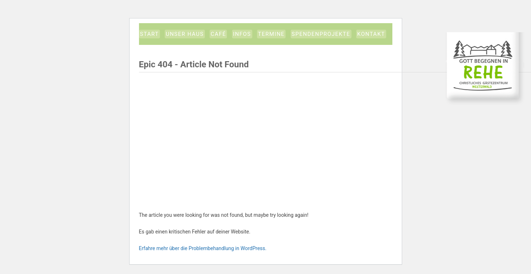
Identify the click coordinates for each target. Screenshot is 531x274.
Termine (271, 34)
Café (218, 34)
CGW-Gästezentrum (485, 68)
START (149, 34)
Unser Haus (185, 34)
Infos (242, 34)
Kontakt (371, 34)
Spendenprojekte (321, 34)
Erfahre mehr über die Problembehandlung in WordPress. (203, 248)
